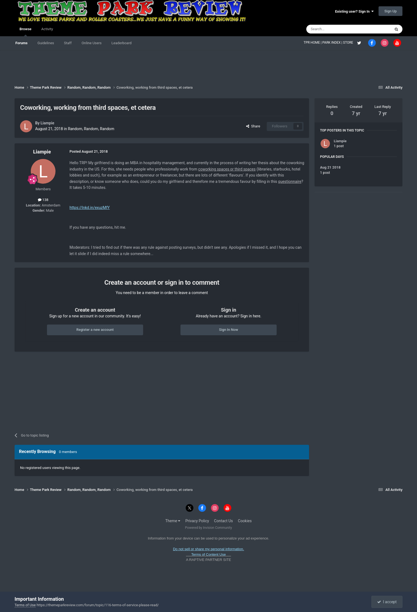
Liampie (47, 123)
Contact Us (223, 521)
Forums (21, 43)
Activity (47, 29)
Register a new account (95, 330)
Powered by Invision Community (208, 528)
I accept (386, 602)
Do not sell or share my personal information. (208, 549)
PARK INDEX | (332, 42)
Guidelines (45, 43)
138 (43, 200)
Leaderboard (122, 43)
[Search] (335, 29)
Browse (25, 31)
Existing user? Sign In (354, 11)
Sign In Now (228, 330)
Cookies (245, 521)
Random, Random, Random (91, 129)
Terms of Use (25, 605)
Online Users (92, 43)
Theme (172, 521)
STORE (348, 42)
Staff (68, 43)
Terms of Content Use (208, 554)
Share (253, 126)
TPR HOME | (313, 42)
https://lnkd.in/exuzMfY (90, 207)
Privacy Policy (197, 521)
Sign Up (390, 11)
